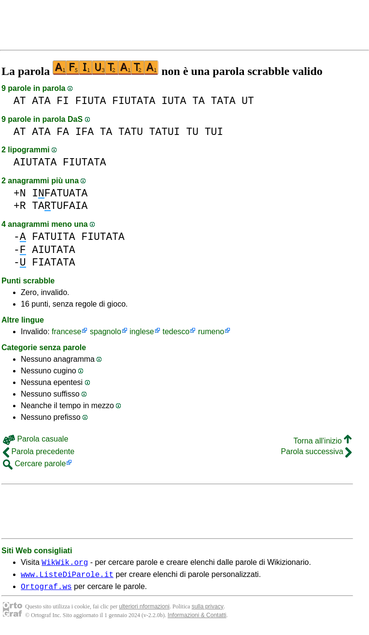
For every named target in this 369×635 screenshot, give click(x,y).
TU (192, 132)
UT (247, 101)
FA (63, 132)
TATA (223, 101)
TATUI (164, 132)
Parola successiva (316, 451)
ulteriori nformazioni (144, 610)
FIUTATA (133, 101)
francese (66, 331)
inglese (141, 331)
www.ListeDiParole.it (67, 577)
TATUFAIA (59, 206)
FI (63, 101)
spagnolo (105, 331)
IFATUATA (59, 193)
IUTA (173, 101)
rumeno (211, 331)
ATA (41, 101)
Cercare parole (34, 463)
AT (20, 101)
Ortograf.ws (46, 590)
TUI (214, 132)
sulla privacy (208, 610)
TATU (130, 132)
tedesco (175, 331)
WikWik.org (65, 563)
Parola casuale (35, 439)
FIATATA (53, 262)
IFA (84, 132)
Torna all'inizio (323, 441)
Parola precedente (38, 451)
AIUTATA (35, 162)
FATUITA (53, 237)
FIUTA (90, 101)
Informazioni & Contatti (197, 619)
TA (198, 101)
